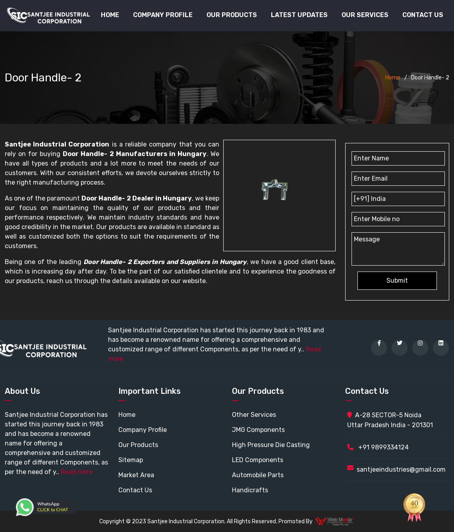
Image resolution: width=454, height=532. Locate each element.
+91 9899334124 (378, 447)
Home (110, 15)
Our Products (138, 445)
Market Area (136, 475)
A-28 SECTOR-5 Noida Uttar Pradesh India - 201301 (390, 420)
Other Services (254, 414)
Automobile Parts (258, 475)
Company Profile (163, 15)
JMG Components (258, 430)
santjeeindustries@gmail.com (401, 469)
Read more (77, 472)
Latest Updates (299, 15)
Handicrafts (250, 490)
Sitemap (130, 460)
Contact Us (422, 15)
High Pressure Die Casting (271, 445)
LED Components (257, 460)
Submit (397, 280)
